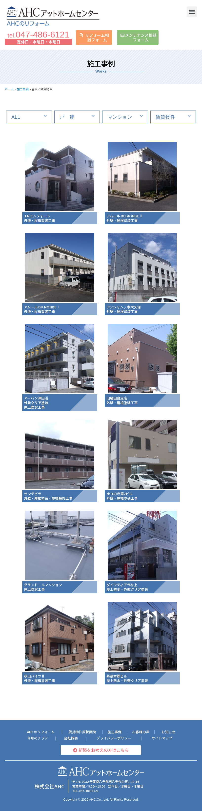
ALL (15, 117)
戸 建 (67, 117)
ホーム (9, 89)
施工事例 (23, 89)
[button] (192, 11)
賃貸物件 (165, 117)
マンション (119, 117)
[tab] (29, 117)
